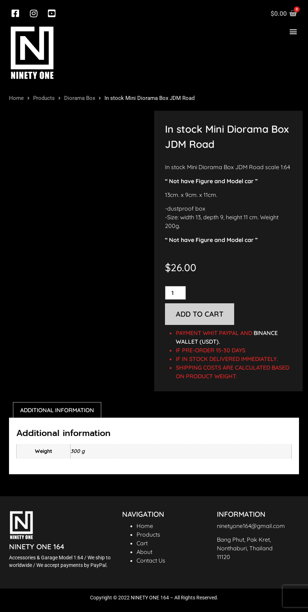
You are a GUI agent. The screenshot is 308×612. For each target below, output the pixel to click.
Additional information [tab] (57, 410)
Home (16, 98)
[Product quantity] (175, 293)
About (144, 551)
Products (44, 98)
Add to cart (199, 313)
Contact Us (151, 560)
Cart (142, 543)
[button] (293, 32)
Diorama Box (79, 98)
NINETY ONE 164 (36, 546)
